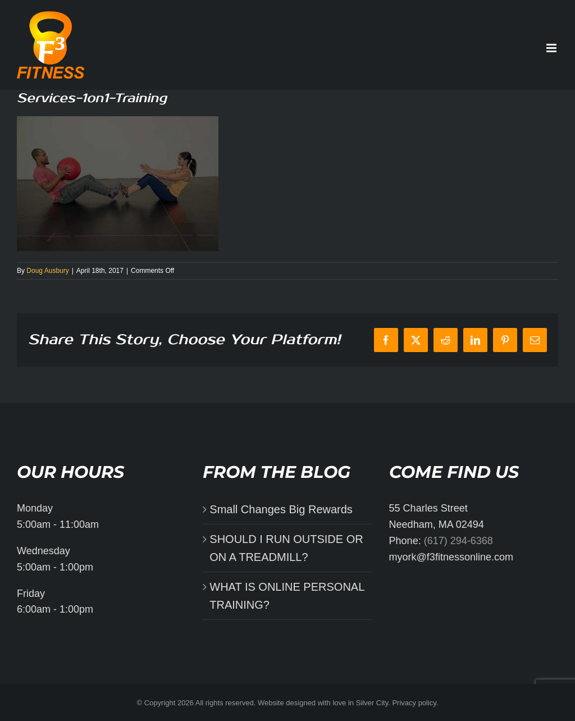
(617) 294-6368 (458, 540)
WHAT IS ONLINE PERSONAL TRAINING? (286, 596)
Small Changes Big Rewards (281, 509)
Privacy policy (414, 703)
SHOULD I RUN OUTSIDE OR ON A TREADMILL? (286, 548)
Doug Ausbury (47, 271)
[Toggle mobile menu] (552, 48)
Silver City (372, 703)
